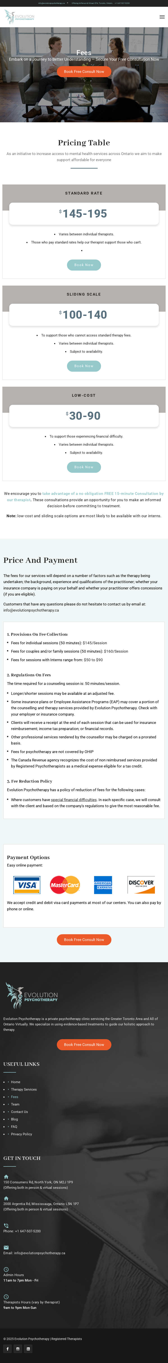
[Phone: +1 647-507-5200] (6, 1226)
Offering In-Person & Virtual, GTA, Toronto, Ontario (92, 3)
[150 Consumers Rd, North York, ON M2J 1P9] (6, 1177)
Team (15, 1104)
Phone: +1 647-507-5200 (22, 1231)
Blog (14, 1119)
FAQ (14, 1127)
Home (15, 1082)
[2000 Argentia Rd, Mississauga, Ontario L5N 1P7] (6, 1198)
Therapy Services (24, 1089)
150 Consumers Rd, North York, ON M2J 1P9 (38, 1182)
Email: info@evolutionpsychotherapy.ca (34, 1253)
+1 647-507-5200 (122, 3)
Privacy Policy (21, 1134)
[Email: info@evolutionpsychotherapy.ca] (6, 1247)
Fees (14, 1097)
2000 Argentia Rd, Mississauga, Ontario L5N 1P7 (41, 1204)
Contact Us (19, 1112)
